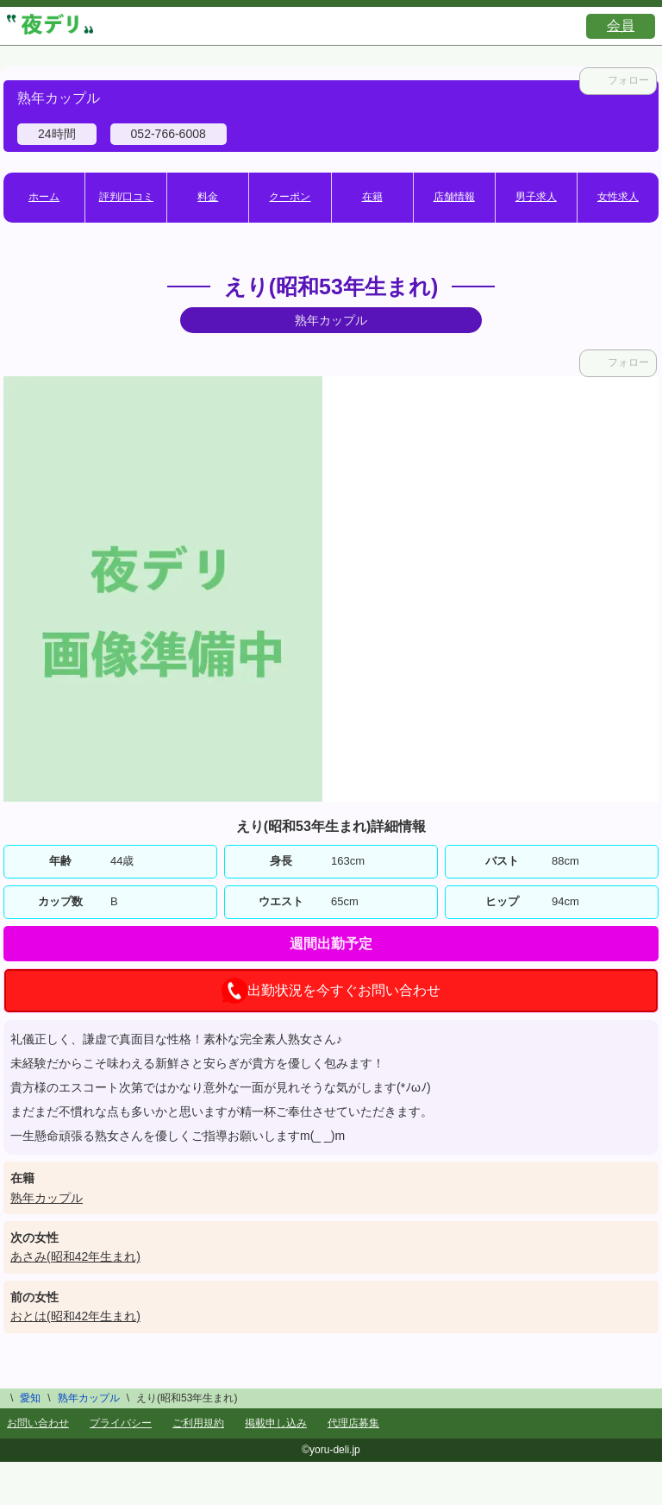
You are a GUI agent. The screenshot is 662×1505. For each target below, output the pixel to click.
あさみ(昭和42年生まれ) (75, 1256)
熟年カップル (46, 1198)
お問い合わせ (38, 1423)
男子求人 (536, 197)
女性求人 (618, 197)
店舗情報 (454, 197)
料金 (207, 197)
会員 (620, 25)
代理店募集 (353, 1423)
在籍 (372, 197)
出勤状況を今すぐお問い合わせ (331, 991)
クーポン (289, 197)
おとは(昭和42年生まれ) (75, 1316)
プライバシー (121, 1423)
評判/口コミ (126, 197)
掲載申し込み (276, 1423)
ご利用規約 (198, 1423)
